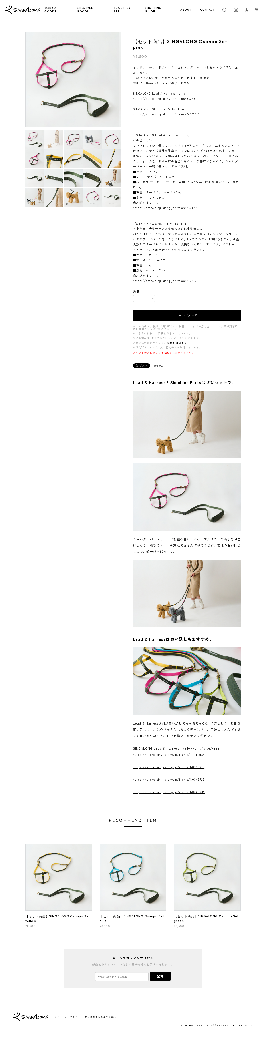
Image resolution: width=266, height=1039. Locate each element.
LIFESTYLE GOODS (85, 9)
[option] (73, 79)
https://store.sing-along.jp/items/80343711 (166, 98)
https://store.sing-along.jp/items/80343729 (168, 779)
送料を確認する (177, 342)
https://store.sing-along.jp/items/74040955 (168, 754)
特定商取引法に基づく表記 (100, 1016)
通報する (158, 366)
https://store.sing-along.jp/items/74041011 (166, 114)
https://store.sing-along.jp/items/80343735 (169, 792)
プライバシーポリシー (68, 1016)
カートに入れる (187, 315)
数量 (136, 291)
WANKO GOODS (50, 9)
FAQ (167, 352)
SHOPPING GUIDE (153, 9)
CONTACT (207, 9)
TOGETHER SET (122, 9)
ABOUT (185, 9)
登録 (160, 976)
